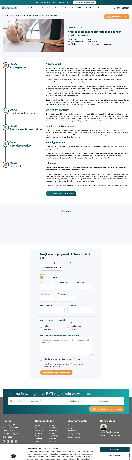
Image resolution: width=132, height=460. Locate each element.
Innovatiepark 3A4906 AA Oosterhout (10, 426)
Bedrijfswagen (76, 326)
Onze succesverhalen (62, 8)
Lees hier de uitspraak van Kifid (61, 193)
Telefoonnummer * (46, 305)
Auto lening (48, 329)
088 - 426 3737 (121, 8)
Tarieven (50, 8)
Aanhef (42, 274)
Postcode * (81, 282)
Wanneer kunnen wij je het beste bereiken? (55, 263)
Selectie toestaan (114, 441)
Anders (73, 329)
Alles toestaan (115, 435)
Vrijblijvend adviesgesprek (116, 16)
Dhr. (45, 277)
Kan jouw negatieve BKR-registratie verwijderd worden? (66, 2)
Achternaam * (63, 282)
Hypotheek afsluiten (51, 323)
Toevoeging (62, 294)
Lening (46, 326)
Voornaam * (44, 282)
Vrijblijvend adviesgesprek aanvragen (56, 372)
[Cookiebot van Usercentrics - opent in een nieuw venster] (13, 456)
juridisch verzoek (88, 118)
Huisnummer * (45, 294)
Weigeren (114, 447)
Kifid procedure (60, 153)
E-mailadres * (72, 305)
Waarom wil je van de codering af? (52, 320)
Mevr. (55, 277)
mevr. (24, 401)
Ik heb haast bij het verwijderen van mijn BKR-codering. (63, 359)
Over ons (71, 425)
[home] (4, 15)
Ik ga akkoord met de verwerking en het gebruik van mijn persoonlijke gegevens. (64, 365)
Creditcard (74, 323)
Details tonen (111, 456)
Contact (101, 8)
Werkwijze (41, 8)
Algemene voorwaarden (72, 429)
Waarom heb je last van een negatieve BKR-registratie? (60, 335)
